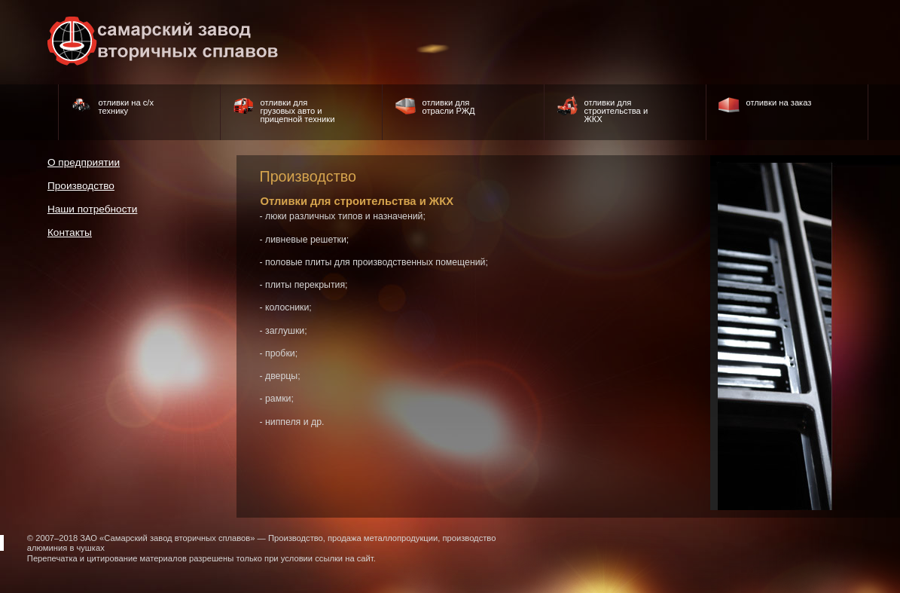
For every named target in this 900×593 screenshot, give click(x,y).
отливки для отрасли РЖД (448, 106)
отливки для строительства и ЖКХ (616, 111)
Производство (80, 185)
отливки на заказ (778, 102)
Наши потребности (92, 209)
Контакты (69, 232)
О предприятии (83, 162)
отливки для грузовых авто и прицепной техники (297, 111)
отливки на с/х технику (126, 106)
